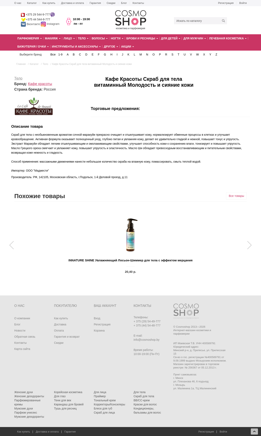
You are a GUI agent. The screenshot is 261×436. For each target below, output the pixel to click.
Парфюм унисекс (25, 412)
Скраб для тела (144, 396)
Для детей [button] (170, 38)
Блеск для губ (103, 408)
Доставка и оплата (72, 2)
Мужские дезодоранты (29, 416)
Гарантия (95, 2)
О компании (22, 318)
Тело (18, 78)
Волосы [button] (100, 38)
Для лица (100, 392)
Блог (124, 2)
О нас (17, 2)
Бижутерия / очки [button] (33, 46)
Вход (97, 318)
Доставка (60, 324)
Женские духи (23, 392)
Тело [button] (83, 38)
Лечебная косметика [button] (228, 38)
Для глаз (59, 396)
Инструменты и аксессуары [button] (76, 46)
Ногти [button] (117, 38)
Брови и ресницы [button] (142, 38)
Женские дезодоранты (29, 396)
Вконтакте (31, 24)
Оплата (59, 330)
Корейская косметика (68, 392)
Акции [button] (127, 46)
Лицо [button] (69, 38)
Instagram (53, 24)
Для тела (140, 392)
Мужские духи (23, 408)
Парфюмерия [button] (29, 38)
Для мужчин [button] (194, 38)
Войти (243, 2)
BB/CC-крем (142, 400)
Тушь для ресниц (65, 408)
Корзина (99, 330)
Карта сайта (22, 349)
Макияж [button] (53, 38)
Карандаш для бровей (69, 404)
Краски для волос (145, 404)
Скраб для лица (104, 412)
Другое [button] (111, 46)
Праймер (100, 396)
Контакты (138, 2)
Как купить (48, 2)
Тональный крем (105, 400)
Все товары (236, 195)
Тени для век (62, 400)
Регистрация (226, 2)
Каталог (32, 2)
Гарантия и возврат (67, 336)
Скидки (111, 2)
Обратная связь (24, 336)
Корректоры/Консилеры (109, 404)
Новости (19, 330)
